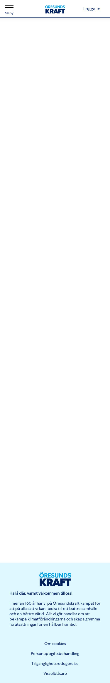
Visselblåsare (55, 673)
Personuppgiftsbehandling (55, 653)
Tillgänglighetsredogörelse (55, 663)
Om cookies (55, 643)
